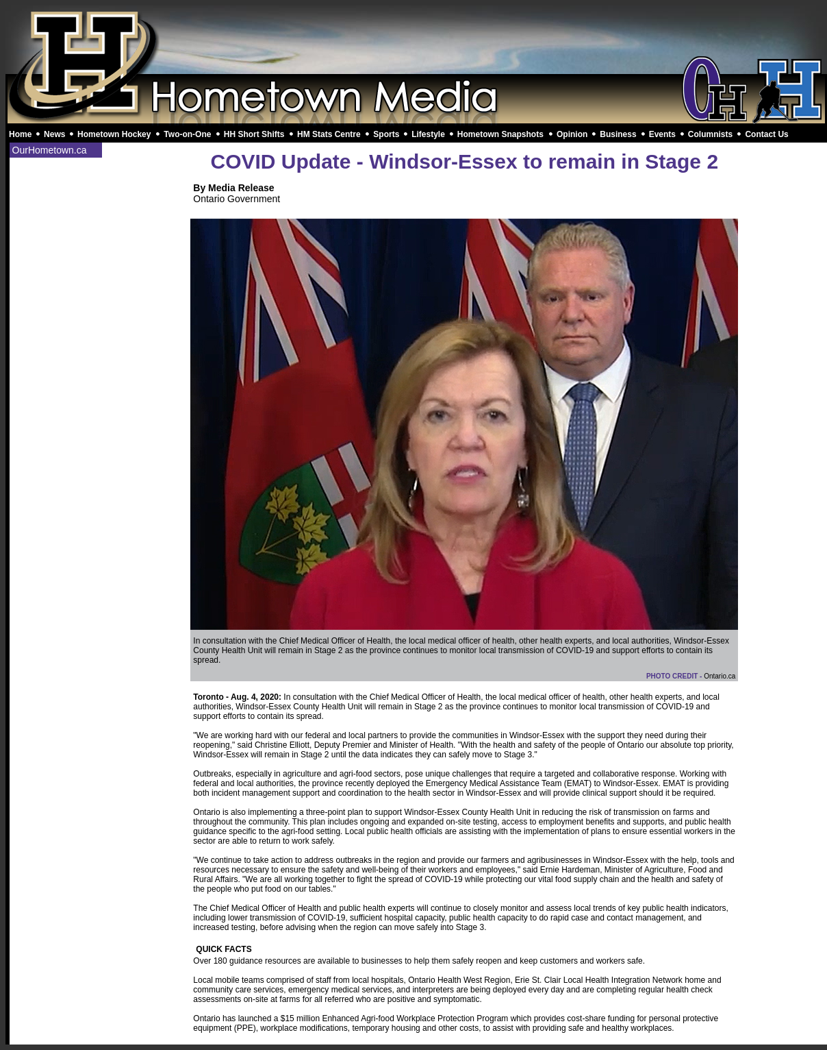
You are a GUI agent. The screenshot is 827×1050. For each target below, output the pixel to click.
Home (20, 134)
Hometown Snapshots (500, 134)
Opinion (572, 134)
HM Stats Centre (329, 134)
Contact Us (766, 134)
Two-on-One (187, 134)
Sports (386, 134)
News (54, 134)
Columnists (710, 134)
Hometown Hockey (114, 134)
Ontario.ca (719, 676)
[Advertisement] (416, 40)
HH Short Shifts (254, 134)
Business (618, 134)
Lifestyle (428, 134)
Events (662, 134)
